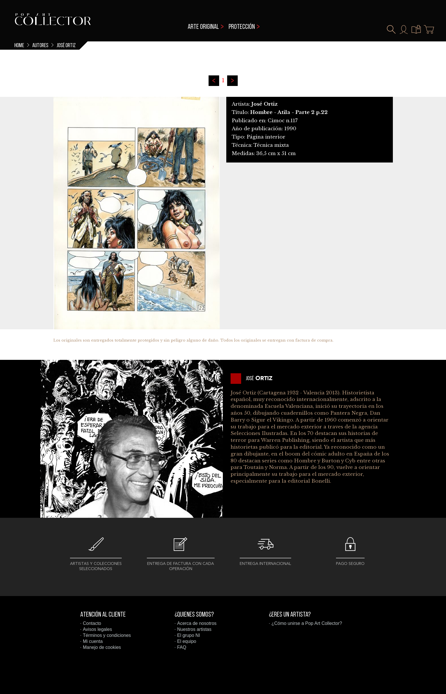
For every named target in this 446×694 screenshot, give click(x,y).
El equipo (186, 641)
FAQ (181, 647)
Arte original (203, 27)
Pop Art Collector (52, 23)
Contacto (92, 623)
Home (19, 46)
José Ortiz (66, 46)
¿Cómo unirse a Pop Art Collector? (306, 623)
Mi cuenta (93, 641)
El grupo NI (188, 635)
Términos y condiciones (107, 635)
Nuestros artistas (194, 629)
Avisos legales (97, 629)
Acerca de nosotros (197, 623)
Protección (242, 27)
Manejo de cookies (102, 647)
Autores (40, 46)
